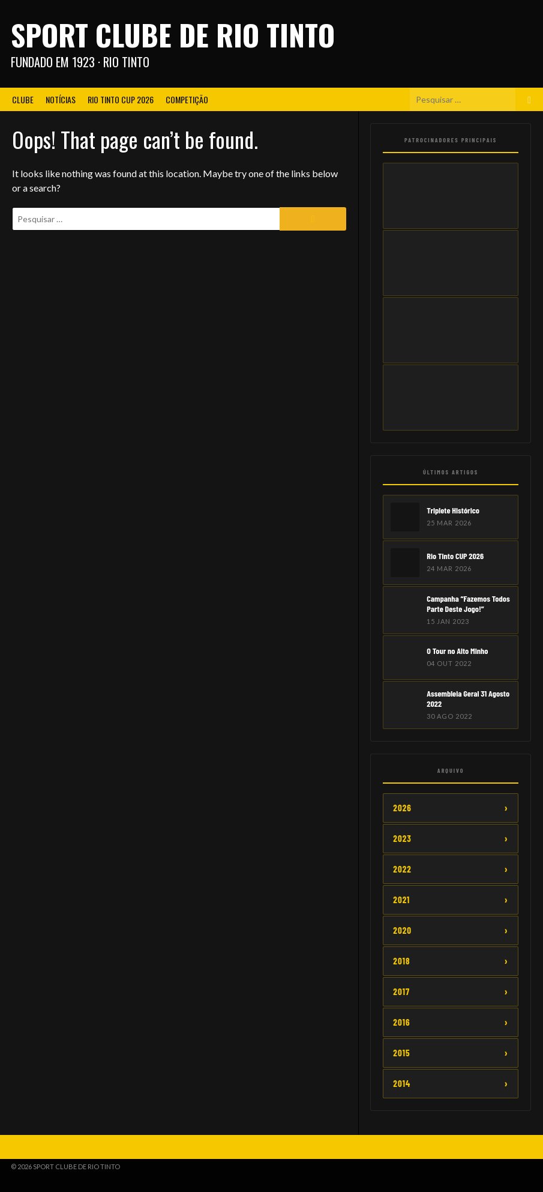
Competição (187, 99)
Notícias (61, 99)
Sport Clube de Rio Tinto (173, 34)
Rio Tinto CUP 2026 (121, 99)
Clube (23, 99)
